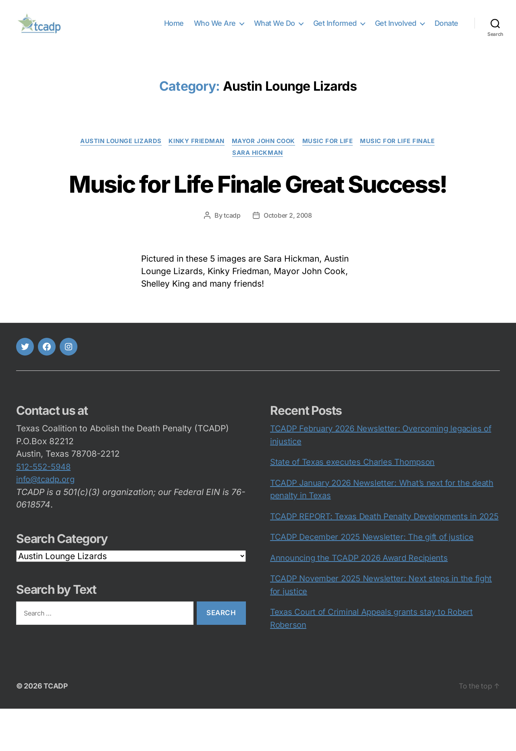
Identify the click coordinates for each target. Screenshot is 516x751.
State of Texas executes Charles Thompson (352, 504)
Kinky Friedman (195, 153)
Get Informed (335, 29)
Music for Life (330, 153)
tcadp (232, 258)
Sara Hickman (258, 165)
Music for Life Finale (401, 153)
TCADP (56, 728)
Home (174, 29)
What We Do (274, 29)
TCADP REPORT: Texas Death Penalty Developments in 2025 (384, 559)
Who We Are (215, 29)
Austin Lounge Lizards (118, 153)
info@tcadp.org (45, 521)
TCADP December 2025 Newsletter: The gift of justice (371, 579)
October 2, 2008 (288, 258)
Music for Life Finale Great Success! (257, 211)
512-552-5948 (43, 509)
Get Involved (395, 29)
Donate (446, 29)
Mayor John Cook (263, 153)
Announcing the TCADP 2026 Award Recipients (359, 600)
